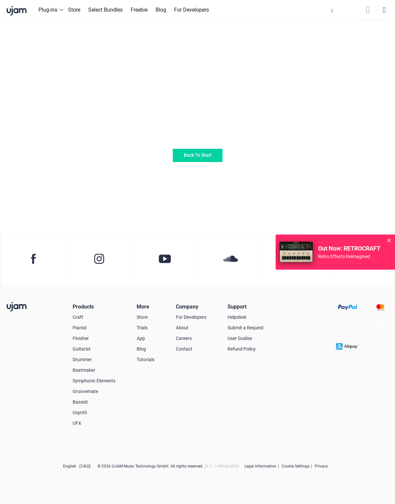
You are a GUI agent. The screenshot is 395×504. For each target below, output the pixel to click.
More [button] (143, 307)
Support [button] (237, 307)
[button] (332, 10)
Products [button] (83, 307)
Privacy (321, 466)
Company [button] (187, 307)
